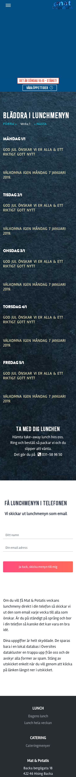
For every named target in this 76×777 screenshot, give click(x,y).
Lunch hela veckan (38, 723)
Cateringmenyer (38, 745)
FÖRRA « (10, 123)
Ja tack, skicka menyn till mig (38, 567)
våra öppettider (40, 88)
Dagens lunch (38, 716)
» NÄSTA (40, 123)
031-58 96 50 (49, 454)
